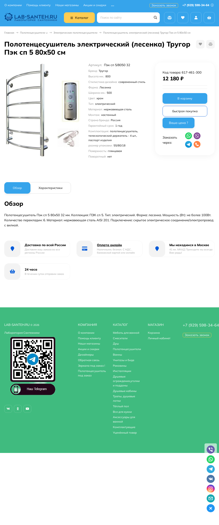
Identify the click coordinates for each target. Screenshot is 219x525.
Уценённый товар (125, 432)
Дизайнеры (86, 354)
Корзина (154, 332)
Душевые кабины (125, 391)
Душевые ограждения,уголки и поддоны (126, 381)
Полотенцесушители (32, 32)
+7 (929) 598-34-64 (198, 5)
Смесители (120, 338)
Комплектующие (124, 427)
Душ (116, 343)
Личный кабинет (159, 338)
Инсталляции (122, 371)
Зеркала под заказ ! (91, 365)
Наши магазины (67, 5)
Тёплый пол (121, 406)
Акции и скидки (94, 5)
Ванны (117, 354)
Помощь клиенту (38, 5)
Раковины (120, 365)
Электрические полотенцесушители (75, 32)
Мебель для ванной (126, 332)
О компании (13, 5)
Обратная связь (88, 360)
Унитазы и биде (123, 360)
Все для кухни (122, 411)
